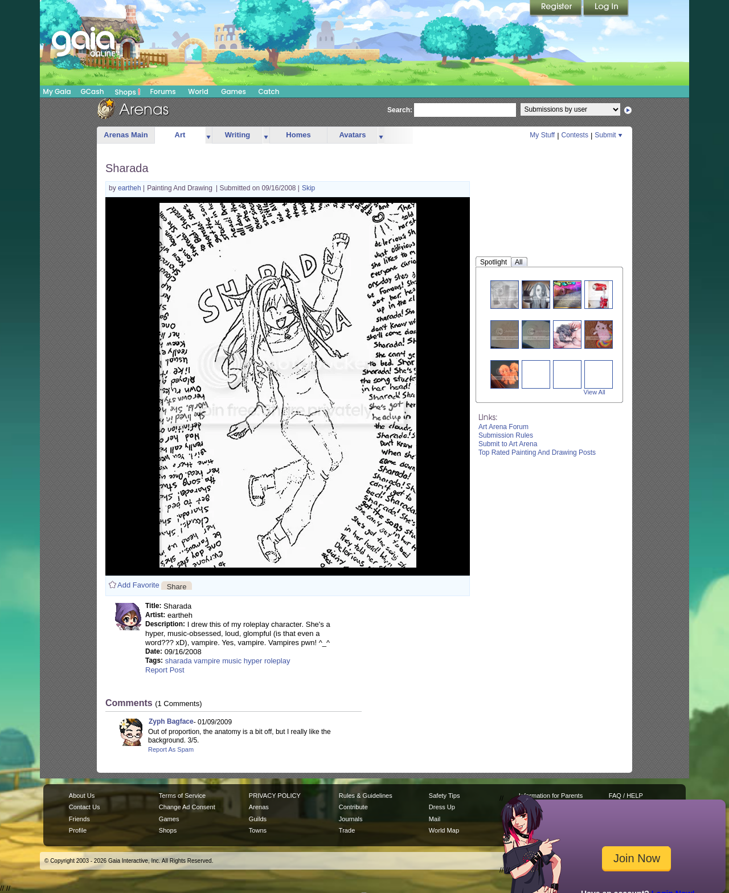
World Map (444, 830)
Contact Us (84, 807)
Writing (238, 135)
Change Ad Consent (187, 807)
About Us (82, 795)
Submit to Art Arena (507, 444)
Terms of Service (182, 795)
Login (606, 8)
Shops (128, 91)
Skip (308, 188)
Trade (347, 830)
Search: (399, 110)
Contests (575, 135)
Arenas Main (126, 135)
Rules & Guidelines (365, 795)
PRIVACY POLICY (275, 795)
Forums (162, 91)
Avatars (352, 135)
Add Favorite (138, 585)
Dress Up (442, 807)
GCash (92, 91)
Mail (434, 818)
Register (556, 8)
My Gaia (57, 91)
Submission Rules (505, 435)
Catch (269, 91)
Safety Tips (444, 795)
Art (180, 135)
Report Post (165, 670)
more (208, 135)
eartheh (130, 188)
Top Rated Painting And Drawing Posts (537, 452)
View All (594, 392)
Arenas (259, 807)
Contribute (353, 807)
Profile (78, 830)
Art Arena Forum (503, 427)
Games (233, 91)
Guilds (258, 818)
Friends (79, 818)
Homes (298, 135)
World (198, 91)
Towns (258, 830)
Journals (351, 818)
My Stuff (542, 135)
